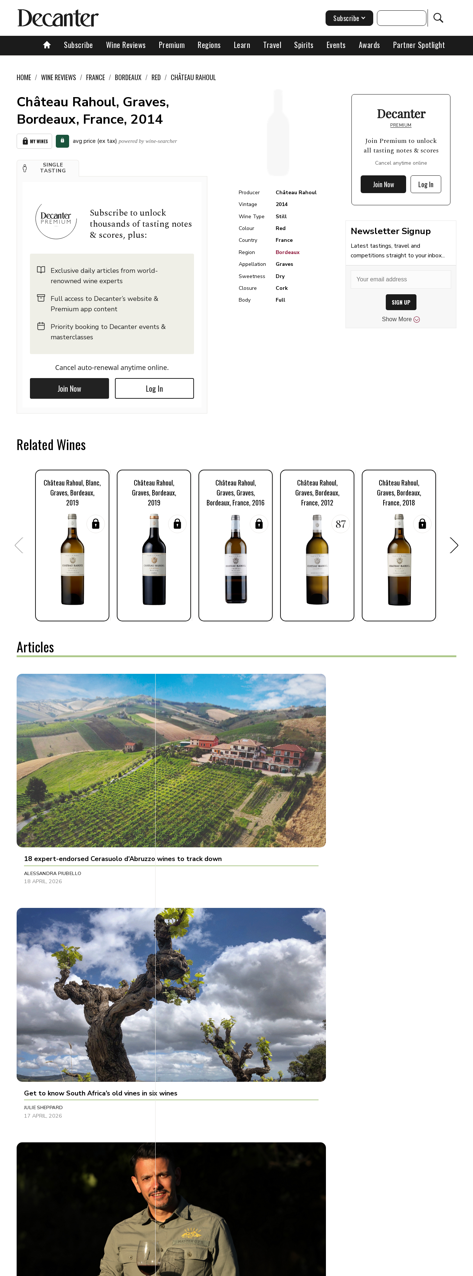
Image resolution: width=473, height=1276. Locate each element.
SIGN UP (401, 302)
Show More (401, 319)
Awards (369, 44)
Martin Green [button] (187, 932)
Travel (272, 44)
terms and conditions (301, 1268)
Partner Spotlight (419, 44)
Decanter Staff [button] (334, 780)
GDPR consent (352, 1268)
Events (336, 44)
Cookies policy (205, 1268)
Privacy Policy (250, 1268)
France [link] (95, 77)
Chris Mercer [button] (42, 1084)
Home (24, 77)
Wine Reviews (126, 44)
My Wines (34, 140)
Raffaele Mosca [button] (45, 932)
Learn (242, 44)
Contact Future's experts (149, 1268)
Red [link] (156, 77)
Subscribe (78, 44)
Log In (154, 386)
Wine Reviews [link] (58, 77)
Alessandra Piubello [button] (52, 780)
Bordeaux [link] (128, 77)
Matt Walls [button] (184, 1084)
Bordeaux (288, 252)
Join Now (69, 386)
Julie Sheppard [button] (188, 780)
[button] (48, 166)
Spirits (304, 44)
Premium (172, 44)
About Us (98, 1268)
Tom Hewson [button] (331, 932)
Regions (209, 44)
